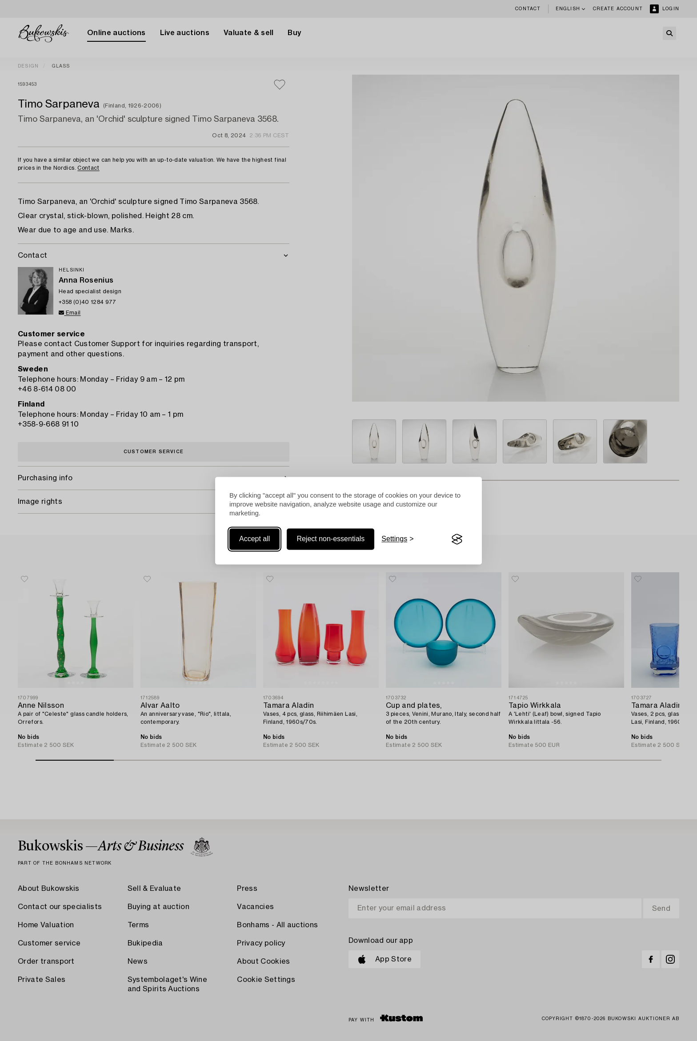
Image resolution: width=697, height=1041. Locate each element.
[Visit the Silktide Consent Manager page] (457, 539)
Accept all (254, 539)
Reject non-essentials (330, 539)
